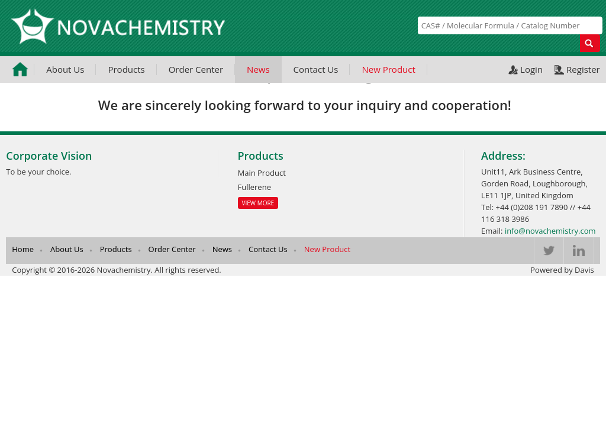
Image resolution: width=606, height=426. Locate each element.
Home (23, 249)
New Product (388, 69)
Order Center (196, 69)
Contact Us (316, 69)
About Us (65, 69)
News (258, 69)
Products (126, 69)
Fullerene (254, 187)
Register (583, 69)
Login (531, 69)
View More (258, 203)
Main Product (262, 172)
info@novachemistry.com (550, 230)
